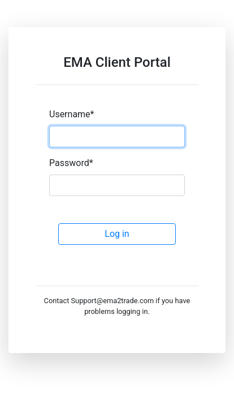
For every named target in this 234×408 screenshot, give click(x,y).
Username (71, 114)
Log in (117, 233)
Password (71, 163)
